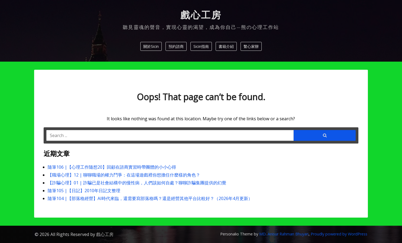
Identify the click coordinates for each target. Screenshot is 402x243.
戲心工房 (201, 15)
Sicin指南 (201, 46)
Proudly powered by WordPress (339, 234)
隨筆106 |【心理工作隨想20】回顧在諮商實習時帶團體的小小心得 (112, 167)
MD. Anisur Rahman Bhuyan (284, 234)
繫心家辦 (251, 46)
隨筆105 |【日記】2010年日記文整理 (84, 191)
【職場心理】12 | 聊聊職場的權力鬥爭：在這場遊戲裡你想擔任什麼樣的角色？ (124, 175)
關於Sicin (151, 46)
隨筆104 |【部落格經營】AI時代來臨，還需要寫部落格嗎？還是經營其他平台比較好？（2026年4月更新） (150, 198)
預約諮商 (176, 46)
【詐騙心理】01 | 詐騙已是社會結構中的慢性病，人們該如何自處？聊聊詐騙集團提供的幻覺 (137, 183)
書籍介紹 (226, 46)
